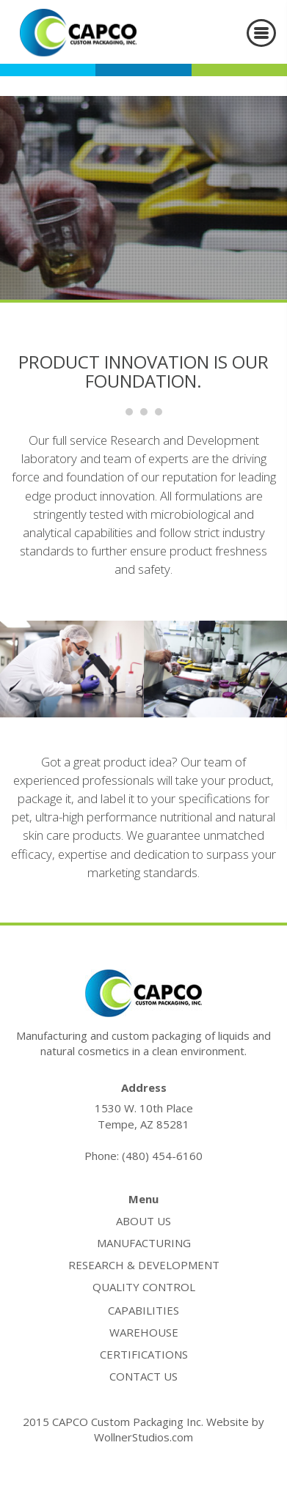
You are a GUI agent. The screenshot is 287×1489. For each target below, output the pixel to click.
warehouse (143, 1332)
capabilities (143, 1310)
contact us (143, 1376)
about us (143, 1220)
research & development (143, 1264)
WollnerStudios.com (143, 1437)
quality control (143, 1286)
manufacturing (144, 1242)
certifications (144, 1354)
